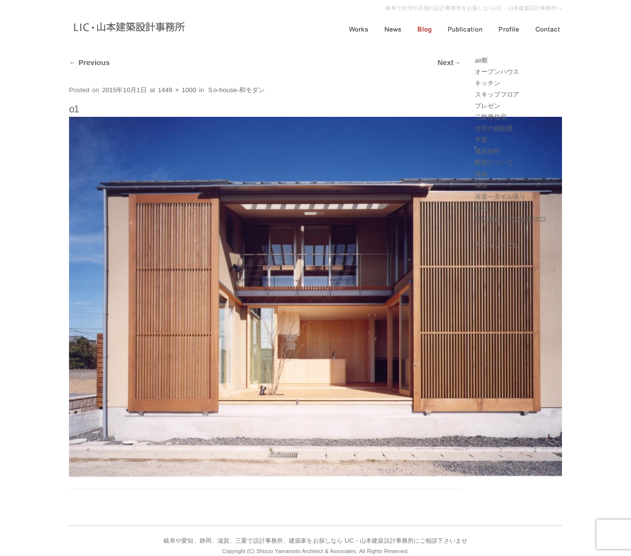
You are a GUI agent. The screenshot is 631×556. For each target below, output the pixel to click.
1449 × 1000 (177, 90)
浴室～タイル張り (500, 196)
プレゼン (487, 105)
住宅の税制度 (494, 128)
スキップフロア (497, 94)
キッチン (487, 83)
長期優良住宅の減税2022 (510, 219)
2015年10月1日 (124, 90)
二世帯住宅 (491, 117)
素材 (481, 207)
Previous (89, 62)
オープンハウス (497, 71)
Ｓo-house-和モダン (236, 90)
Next (449, 62)
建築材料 (487, 151)
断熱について (494, 162)
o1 (74, 109)
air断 (481, 60)
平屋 (481, 139)
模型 (481, 185)
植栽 (481, 173)
